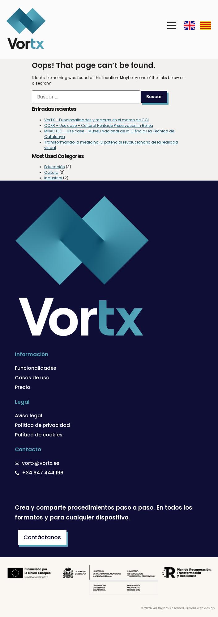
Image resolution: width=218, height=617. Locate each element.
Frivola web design (200, 608)
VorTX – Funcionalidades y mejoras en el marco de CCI (96, 120)
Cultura (51, 172)
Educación (54, 166)
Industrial (53, 178)
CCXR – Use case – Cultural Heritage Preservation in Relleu (98, 125)
